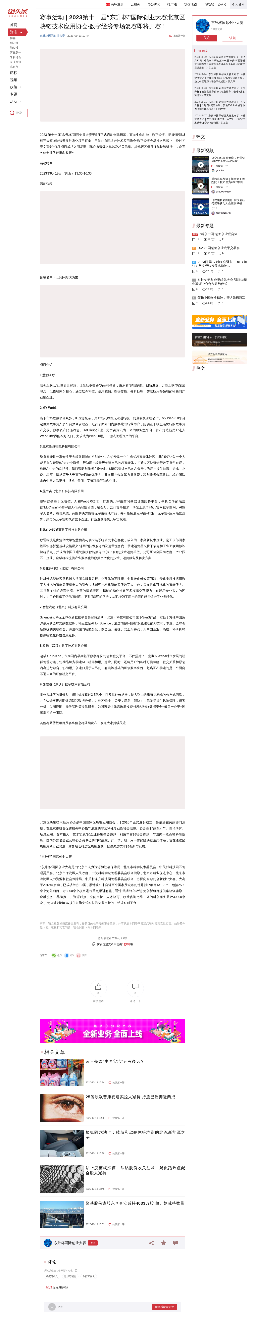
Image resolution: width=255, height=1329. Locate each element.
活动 (13, 101)
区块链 (112, 140)
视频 (13, 80)
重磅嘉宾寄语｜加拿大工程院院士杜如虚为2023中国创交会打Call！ (228, 182)
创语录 (14, 42)
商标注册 (117, 4)
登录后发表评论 (164, 1306)
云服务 (135, 4)
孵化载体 (15, 52)
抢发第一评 (179, 35)
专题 (13, 94)
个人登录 (238, 4)
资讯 (13, 32)
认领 (232, 38)
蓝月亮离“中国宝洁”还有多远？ (115, 1061)
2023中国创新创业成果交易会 (218, 248)
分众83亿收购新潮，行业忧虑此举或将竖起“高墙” (228, 159)
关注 (92, 1243)
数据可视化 (52, 1276)
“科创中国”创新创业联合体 (218, 234)
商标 (13, 73)
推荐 (13, 38)
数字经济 (158, 134)
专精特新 (15, 57)
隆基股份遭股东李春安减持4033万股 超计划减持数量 (135, 1203)
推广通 (172, 4)
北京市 (14, 66)
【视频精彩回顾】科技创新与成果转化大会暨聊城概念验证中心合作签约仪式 (228, 203)
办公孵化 (153, 4)
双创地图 (190, 4)
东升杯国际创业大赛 (52, 35)
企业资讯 (15, 62)
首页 (13, 25)
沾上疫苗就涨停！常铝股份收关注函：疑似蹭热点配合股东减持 (135, 1170)
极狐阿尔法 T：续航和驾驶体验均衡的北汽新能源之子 (135, 1135)
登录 (49, 1287)
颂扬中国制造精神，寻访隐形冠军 (221, 297)
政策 (13, 87)
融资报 (14, 47)
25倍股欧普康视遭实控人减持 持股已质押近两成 (131, 1097)
